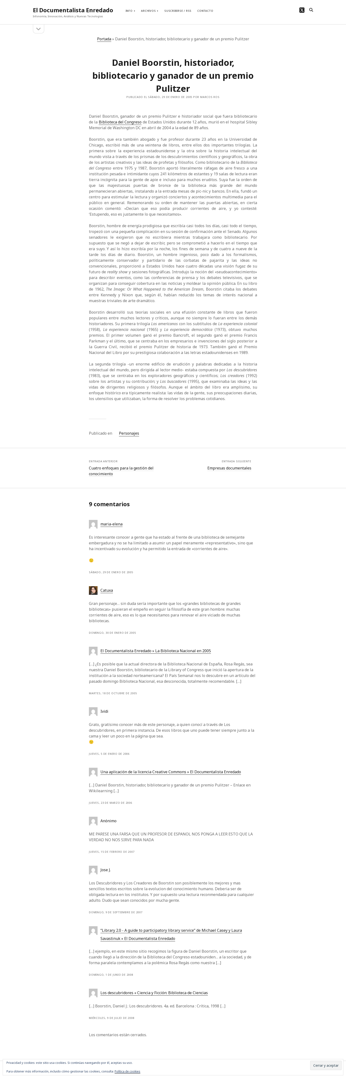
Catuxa (106, 590)
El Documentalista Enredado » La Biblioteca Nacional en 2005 (155, 650)
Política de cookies (127, 1071)
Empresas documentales (229, 468)
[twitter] (301, 10)
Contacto (205, 10)
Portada (104, 39)
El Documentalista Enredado (73, 10)
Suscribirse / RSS (178, 10)
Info (129, 10)
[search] (311, 10)
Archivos (148, 10)
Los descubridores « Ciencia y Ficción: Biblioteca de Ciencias (154, 992)
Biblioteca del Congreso (120, 122)
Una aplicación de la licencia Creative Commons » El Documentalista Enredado (170, 771)
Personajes (129, 433)
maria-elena (111, 524)
